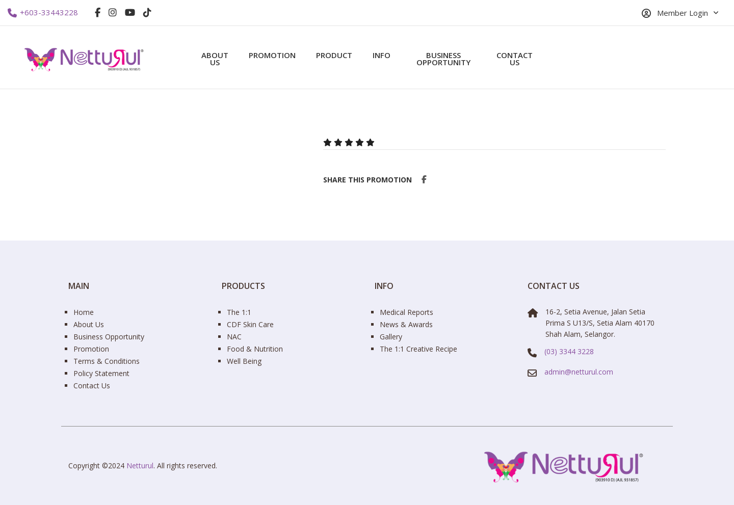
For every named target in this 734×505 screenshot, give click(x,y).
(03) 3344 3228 (569, 351)
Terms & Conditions (106, 361)
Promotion (272, 55)
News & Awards (406, 324)
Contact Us (514, 58)
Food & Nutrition (255, 349)
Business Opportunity (443, 58)
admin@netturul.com (578, 372)
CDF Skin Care (250, 324)
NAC (234, 336)
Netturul (139, 465)
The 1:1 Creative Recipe (418, 349)
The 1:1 (239, 312)
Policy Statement (101, 373)
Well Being (244, 361)
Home (83, 312)
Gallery (391, 336)
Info (381, 55)
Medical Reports (406, 312)
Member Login (675, 13)
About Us (214, 58)
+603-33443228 (43, 13)
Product (334, 55)
